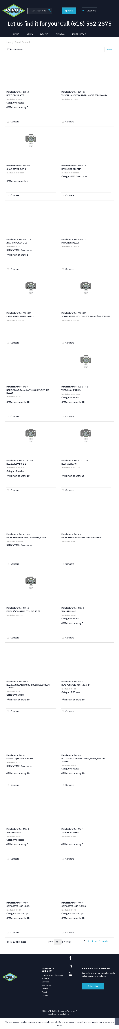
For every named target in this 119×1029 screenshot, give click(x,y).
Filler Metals (79, 34)
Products (45, 978)
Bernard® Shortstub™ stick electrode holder (81, 537)
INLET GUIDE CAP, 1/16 (16, 243)
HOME (16, 34)
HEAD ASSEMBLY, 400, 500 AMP (75, 685)
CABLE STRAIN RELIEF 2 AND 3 (20, 316)
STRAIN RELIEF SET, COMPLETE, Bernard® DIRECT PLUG (85, 316)
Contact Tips (22, 913)
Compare (12, 122)
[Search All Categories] (39, 11)
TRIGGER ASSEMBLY (70, 832)
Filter (109, 49)
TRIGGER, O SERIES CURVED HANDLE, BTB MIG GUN (84, 95)
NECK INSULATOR (69, 464)
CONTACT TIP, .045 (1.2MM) (73, 906)
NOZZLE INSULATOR (15, 95)
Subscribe (93, 986)
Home (8, 42)
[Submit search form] (49, 10)
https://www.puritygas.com (53, 975)
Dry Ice (44, 34)
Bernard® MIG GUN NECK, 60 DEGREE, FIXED (26, 537)
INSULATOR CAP (68, 611)
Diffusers (75, 692)
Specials (69, 10)
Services (45, 982)
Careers (45, 995)
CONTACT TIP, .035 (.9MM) (17, 906)
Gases (29, 34)
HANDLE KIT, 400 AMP (71, 169)
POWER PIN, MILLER (70, 243)
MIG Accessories (79, 176)
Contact (45, 988)
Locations (89, 10)
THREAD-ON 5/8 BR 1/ (71, 390)
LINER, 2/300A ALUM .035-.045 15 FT (23, 611)
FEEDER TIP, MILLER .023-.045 (19, 758)
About (44, 992)
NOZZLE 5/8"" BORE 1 (16, 464)
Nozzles (20, 102)
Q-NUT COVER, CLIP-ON (16, 169)
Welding (60, 34)
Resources (46, 985)
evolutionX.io (65, 1014)
